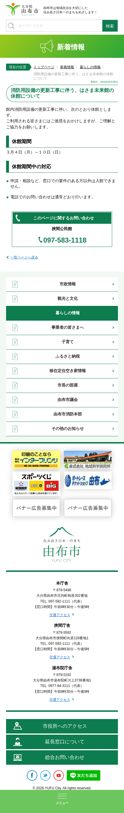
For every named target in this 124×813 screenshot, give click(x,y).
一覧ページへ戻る (24, 257)
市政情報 (68, 284)
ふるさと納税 (67, 356)
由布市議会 (68, 399)
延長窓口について (64, 741)
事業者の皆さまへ (67, 327)
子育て (68, 341)
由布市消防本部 (67, 414)
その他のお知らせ (67, 428)
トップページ (44, 67)
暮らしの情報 (90, 67)
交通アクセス (59, 615)
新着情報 (67, 67)
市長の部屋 (68, 385)
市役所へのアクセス (65, 726)
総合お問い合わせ (64, 757)
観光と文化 (68, 298)
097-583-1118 (64, 240)
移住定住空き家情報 (67, 370)
